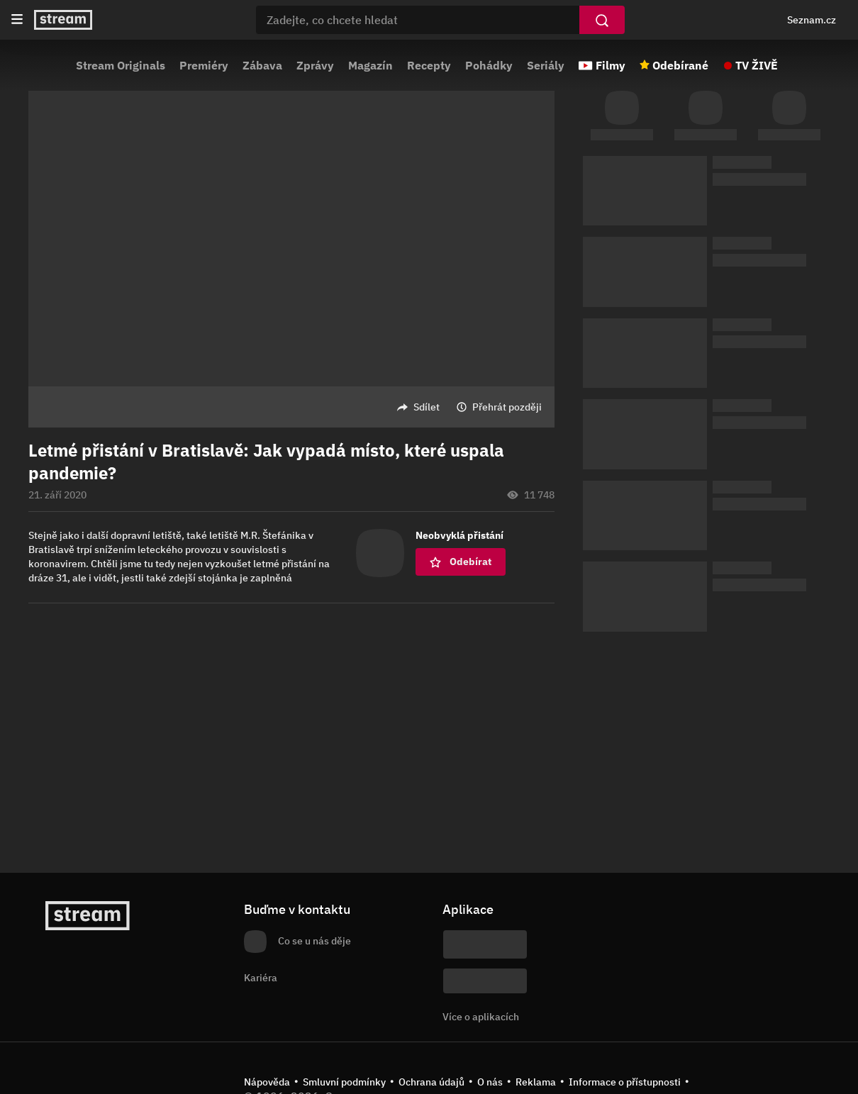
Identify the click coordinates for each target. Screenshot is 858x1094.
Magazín (370, 65)
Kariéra (260, 977)
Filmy (610, 65)
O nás (490, 1082)
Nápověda (267, 1082)
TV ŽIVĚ (756, 65)
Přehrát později (507, 407)
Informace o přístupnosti (625, 1082)
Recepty (429, 65)
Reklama (536, 1082)
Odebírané (680, 65)
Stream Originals (120, 65)
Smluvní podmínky (344, 1082)
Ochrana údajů (431, 1082)
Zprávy (315, 65)
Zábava (262, 65)
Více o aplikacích (480, 1016)
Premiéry (203, 65)
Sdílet (426, 407)
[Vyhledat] (602, 20)
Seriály (545, 65)
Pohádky (489, 65)
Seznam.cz (811, 20)
